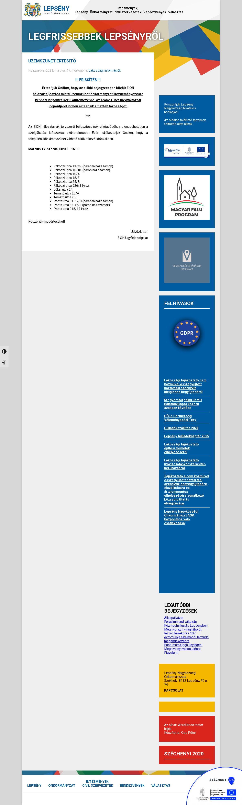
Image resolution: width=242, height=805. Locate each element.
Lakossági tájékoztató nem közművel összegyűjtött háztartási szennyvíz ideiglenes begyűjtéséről (185, 386)
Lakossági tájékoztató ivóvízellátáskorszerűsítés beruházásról (185, 464)
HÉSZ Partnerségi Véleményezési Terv (180, 418)
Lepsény (81, 12)
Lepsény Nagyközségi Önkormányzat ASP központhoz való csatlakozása (181, 517)
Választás (175, 12)
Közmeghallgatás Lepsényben (186, 625)
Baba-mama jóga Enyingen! (183, 645)
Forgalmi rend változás (180, 622)
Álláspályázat (173, 618)
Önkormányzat (101, 12)
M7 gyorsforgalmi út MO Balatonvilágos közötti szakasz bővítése (183, 404)
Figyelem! (171, 653)
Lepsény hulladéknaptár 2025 (186, 436)
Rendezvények (154, 12)
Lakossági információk (105, 70)
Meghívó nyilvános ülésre (182, 649)
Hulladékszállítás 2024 (181, 428)
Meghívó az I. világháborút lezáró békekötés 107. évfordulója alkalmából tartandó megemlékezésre (186, 635)
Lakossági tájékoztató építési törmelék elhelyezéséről (181, 448)
